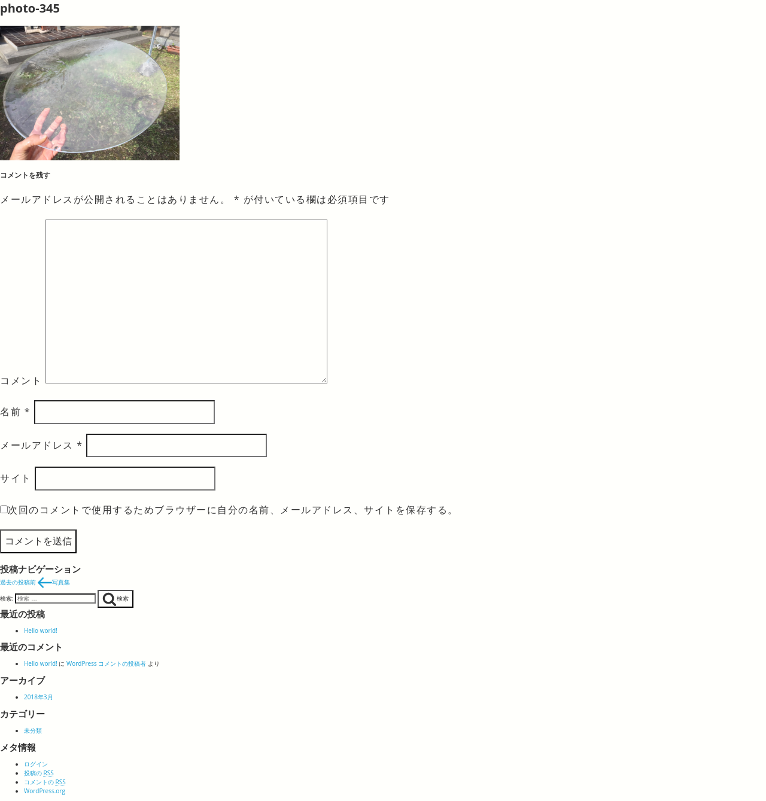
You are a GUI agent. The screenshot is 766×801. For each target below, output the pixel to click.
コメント (21, 379)
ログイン (36, 764)
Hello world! (40, 630)
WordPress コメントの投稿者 (106, 663)
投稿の (39, 773)
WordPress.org (44, 791)
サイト (16, 478)
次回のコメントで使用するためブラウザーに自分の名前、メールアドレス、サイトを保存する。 (233, 509)
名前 (15, 411)
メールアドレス (41, 445)
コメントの (45, 782)
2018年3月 (38, 697)
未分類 (33, 730)
